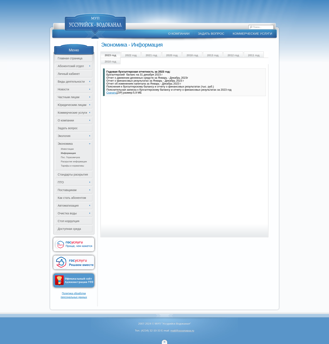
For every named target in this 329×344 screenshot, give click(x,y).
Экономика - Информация (132, 45)
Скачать (111, 92)
